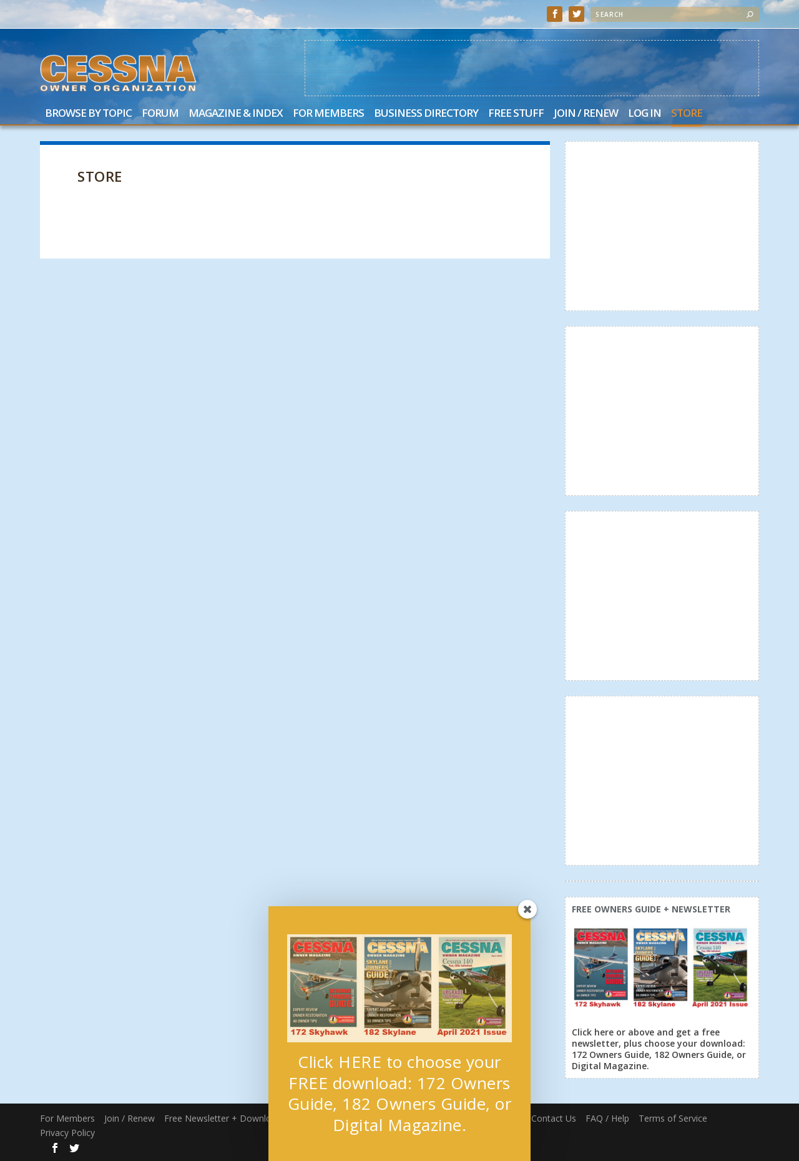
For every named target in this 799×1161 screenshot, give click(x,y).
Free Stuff (516, 114)
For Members (328, 114)
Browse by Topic (88, 114)
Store (686, 114)
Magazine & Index (236, 114)
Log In (644, 114)
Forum (160, 114)
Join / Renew (586, 114)
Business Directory (426, 114)
